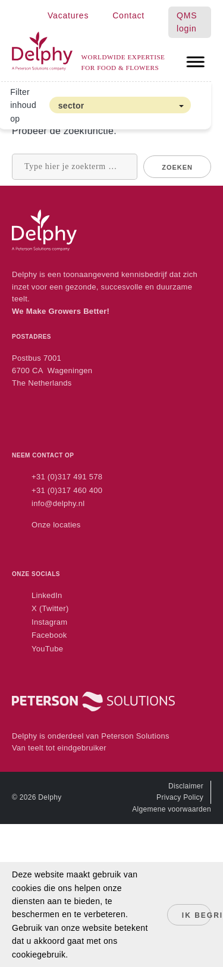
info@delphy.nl (58, 503)
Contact (128, 15)
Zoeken (177, 167)
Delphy (49, 797)
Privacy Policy (179, 797)
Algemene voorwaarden (171, 809)
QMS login (187, 22)
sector (71, 105)
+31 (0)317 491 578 (67, 476)
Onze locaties (56, 524)
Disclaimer (185, 786)
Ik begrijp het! (196, 915)
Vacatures (68, 15)
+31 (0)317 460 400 (67, 490)
